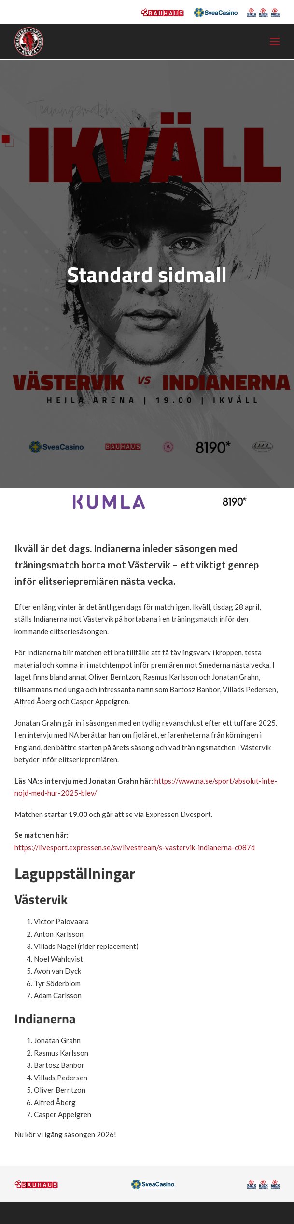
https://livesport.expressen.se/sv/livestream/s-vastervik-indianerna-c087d (134, 847)
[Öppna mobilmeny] (275, 41)
